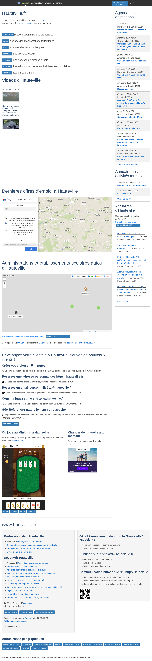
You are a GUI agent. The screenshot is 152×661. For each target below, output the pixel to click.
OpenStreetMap (92, 331)
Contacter (27, 603)
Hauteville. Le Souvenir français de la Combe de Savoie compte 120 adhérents (131, 289)
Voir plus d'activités (126, 199)
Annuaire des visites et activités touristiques (26, 570)
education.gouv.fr (74, 343)
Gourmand (57, 3)
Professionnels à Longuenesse (92, 644)
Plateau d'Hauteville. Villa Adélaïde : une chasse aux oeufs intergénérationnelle (132, 260)
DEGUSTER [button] (7, 54)
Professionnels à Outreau (72, 644)
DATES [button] (5, 41)
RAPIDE (14, 511)
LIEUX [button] (5, 47)
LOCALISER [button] (7, 66)
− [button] (4, 286)
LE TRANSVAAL (124, 194)
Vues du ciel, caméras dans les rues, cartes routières (31, 573)
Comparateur (37, 3)
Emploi (48, 3)
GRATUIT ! (31, 511)
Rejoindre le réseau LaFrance (45, 612)
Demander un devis (11, 612)
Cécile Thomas (24, 23)
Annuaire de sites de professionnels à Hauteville (28, 548)
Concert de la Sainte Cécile (129, 117)
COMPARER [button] (7, 60)
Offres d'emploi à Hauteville (19, 552)
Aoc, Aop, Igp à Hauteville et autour (23, 577)
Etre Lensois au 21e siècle (11, 644)
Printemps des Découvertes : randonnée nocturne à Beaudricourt (130, 142)
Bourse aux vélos (125, 89)
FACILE (5, 511)
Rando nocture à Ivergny (128, 128)
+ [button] (4, 283)
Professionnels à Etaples (10, 648)
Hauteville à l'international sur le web (23, 594)
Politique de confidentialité (16, 621)
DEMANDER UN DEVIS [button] (10, 424)
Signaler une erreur (26, 612)
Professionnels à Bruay (40, 648)
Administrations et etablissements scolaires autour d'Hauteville (35, 587)
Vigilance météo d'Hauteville (19, 590)
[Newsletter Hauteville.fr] (130, 3)
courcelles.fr (25, 648)
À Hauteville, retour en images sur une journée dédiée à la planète (131, 275)
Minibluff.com (17, 441)
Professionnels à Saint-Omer (43, 644)
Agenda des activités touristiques (22, 566)
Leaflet (85, 331)
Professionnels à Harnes (131, 644)
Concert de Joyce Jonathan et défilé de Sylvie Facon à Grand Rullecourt (131, 47)
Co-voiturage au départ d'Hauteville (23, 584)
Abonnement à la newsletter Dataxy (29, 597)
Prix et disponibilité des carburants (32, 563)
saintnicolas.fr (27, 644)
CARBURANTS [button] (8, 35)
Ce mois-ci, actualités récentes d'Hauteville (26, 580)
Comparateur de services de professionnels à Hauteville (32, 545)
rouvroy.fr (58, 644)
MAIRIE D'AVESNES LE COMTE (131, 186)
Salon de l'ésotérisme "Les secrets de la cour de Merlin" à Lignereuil (131, 103)
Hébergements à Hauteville (29, 541)
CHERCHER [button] (7, 73)
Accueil (25, 3)
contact (43, 20)
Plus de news (123, 301)
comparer (72, 444)
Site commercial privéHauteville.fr (119, 3)
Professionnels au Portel (112, 644)
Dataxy (20, 343)
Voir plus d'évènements (127, 164)
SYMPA (22, 511)
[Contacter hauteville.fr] (134, 3)
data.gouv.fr (89, 343)
